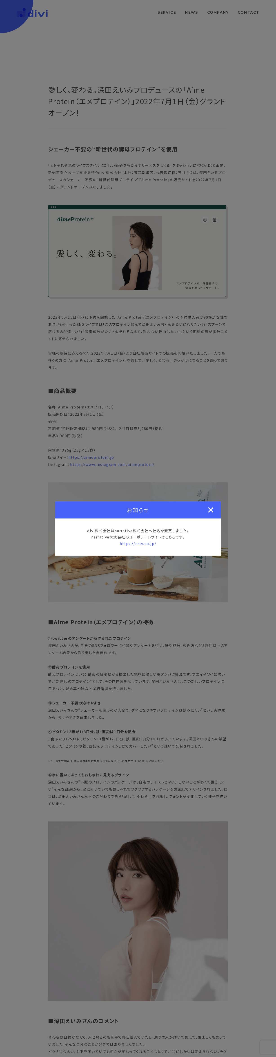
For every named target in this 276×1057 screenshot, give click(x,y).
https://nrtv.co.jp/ (138, 543)
